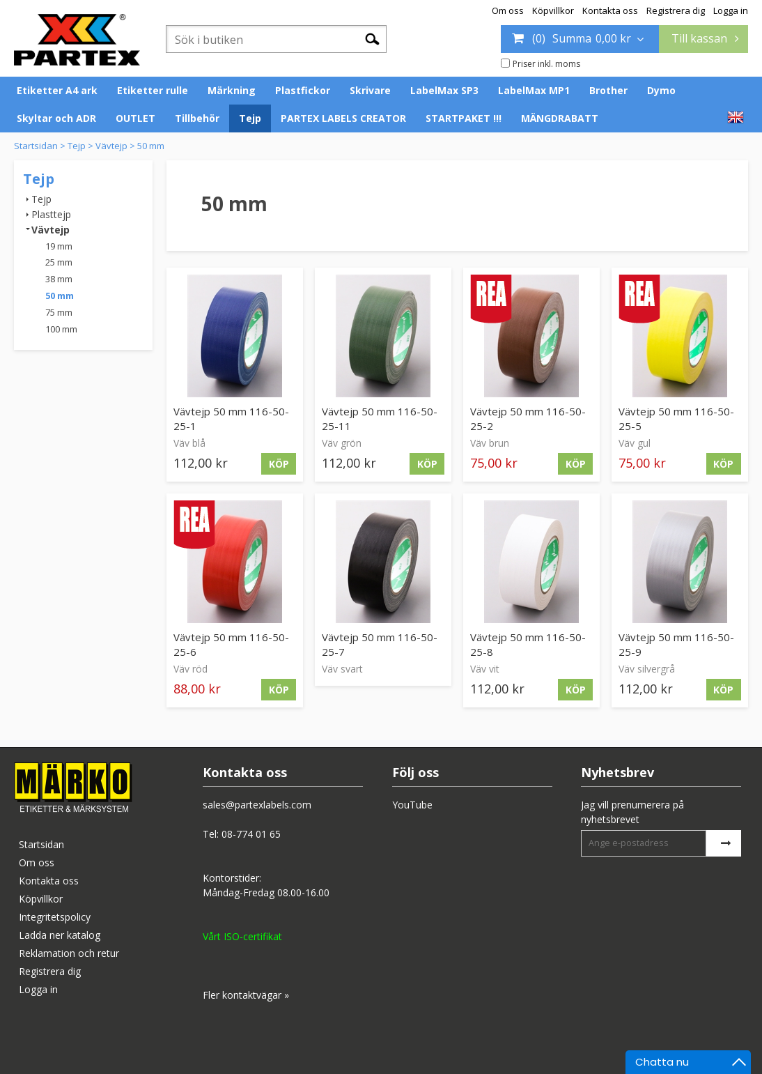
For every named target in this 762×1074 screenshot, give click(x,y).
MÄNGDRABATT (559, 118)
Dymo (661, 90)
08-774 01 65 (251, 834)
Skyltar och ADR (56, 118)
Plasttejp (51, 214)
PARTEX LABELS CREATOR (343, 118)
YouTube (412, 804)
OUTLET (135, 118)
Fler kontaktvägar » (246, 995)
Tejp (250, 118)
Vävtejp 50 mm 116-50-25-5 (676, 418)
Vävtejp (111, 145)
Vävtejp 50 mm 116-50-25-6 (231, 644)
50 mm (150, 145)
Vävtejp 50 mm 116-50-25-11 (379, 418)
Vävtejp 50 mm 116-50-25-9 (676, 644)
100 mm (61, 329)
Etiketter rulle (152, 90)
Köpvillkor (553, 10)
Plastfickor (302, 90)
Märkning (232, 90)
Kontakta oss (610, 10)
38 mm (58, 279)
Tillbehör (197, 118)
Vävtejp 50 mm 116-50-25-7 (379, 644)
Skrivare (370, 90)
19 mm (58, 246)
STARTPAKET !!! (463, 118)
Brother (608, 90)
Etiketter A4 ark (57, 90)
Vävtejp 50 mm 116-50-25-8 (528, 644)
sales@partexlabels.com (257, 804)
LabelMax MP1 (534, 90)
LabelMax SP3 (444, 90)
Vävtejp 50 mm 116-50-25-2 (528, 418)
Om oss (508, 10)
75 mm (58, 312)
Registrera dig (675, 10)
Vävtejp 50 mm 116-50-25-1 (231, 418)
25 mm (58, 262)
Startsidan (36, 145)
